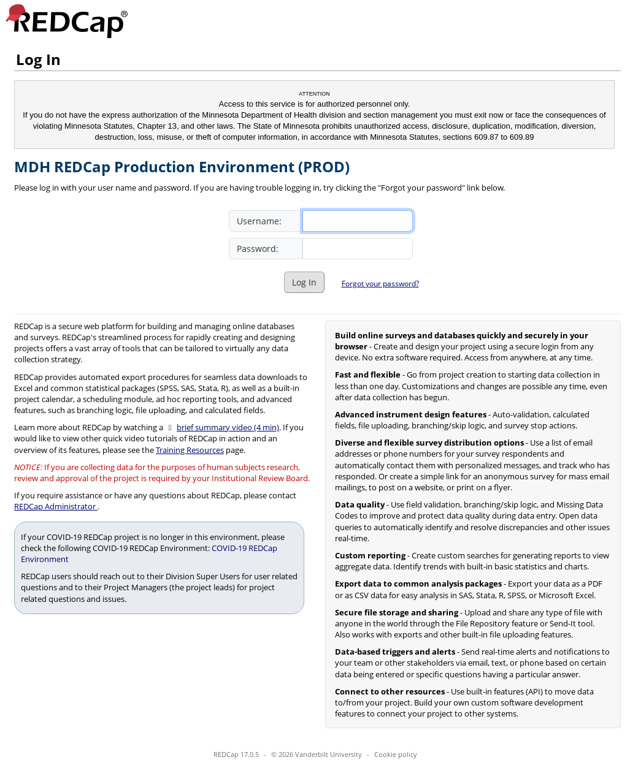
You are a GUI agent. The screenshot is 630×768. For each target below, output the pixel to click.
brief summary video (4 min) (228, 427)
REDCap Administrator (56, 506)
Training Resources (190, 449)
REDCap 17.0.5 (236, 754)
